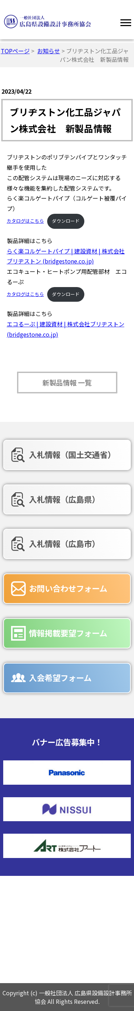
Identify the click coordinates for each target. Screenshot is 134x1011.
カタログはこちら (25, 220)
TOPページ (15, 50)
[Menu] (125, 21)
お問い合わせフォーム (68, 588)
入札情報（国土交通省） (72, 454)
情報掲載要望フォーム (68, 632)
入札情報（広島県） (64, 499)
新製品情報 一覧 (67, 383)
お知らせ (48, 50)
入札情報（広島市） (64, 543)
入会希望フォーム (60, 677)
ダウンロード (66, 220)
